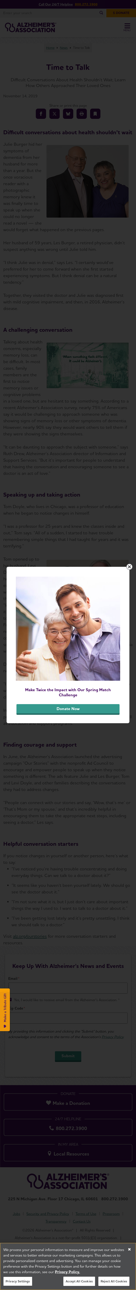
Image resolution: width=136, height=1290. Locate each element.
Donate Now (68, 708)
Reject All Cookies (114, 1282)
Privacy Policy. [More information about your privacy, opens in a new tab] (67, 1272)
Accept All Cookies (79, 1282)
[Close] (129, 1249)
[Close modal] (129, 567)
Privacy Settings (18, 1282)
